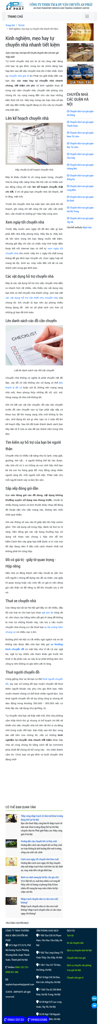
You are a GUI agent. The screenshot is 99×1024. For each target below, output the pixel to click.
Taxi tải (70, 935)
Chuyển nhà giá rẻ (75, 977)
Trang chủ (10, 25)
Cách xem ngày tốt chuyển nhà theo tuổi (40, 859)
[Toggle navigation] (87, 16)
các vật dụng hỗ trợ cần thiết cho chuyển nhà (32, 297)
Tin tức (21, 25)
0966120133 (14, 1019)
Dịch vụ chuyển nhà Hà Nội (79, 950)
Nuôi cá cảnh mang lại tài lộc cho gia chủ (40, 877)
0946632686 (37, 1019)
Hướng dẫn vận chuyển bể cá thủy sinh (39, 841)
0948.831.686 (12, 972)
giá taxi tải (47, 612)
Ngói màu (87, 227)
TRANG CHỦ (15, 16)
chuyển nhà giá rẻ (19, 75)
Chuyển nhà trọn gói (76, 957)
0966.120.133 (21, 967)
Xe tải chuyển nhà (75, 942)
